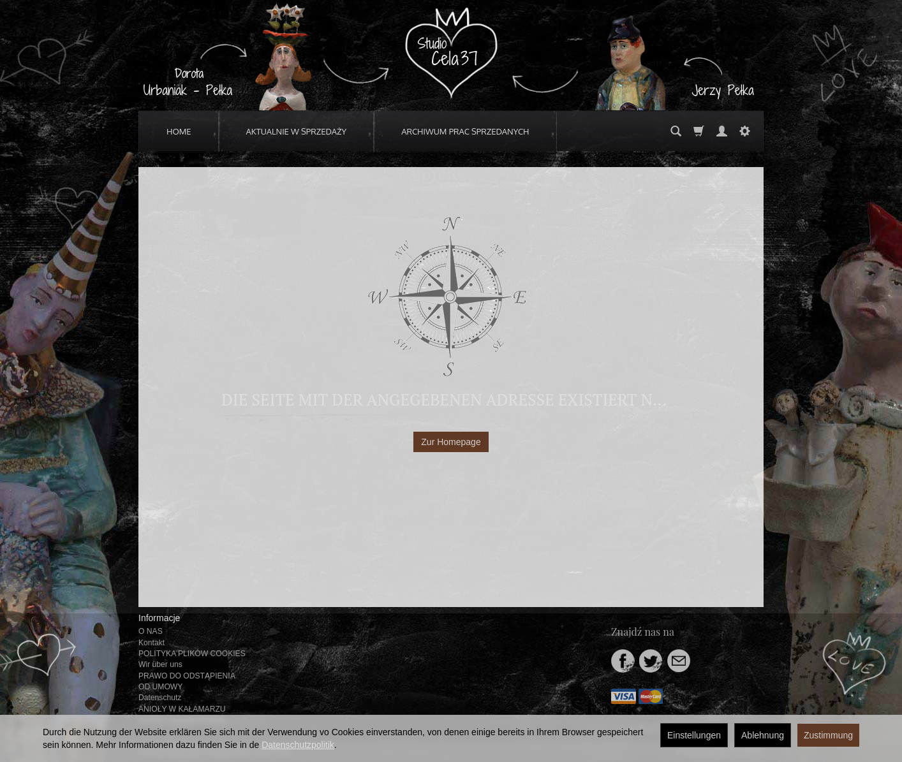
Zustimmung (828, 735)
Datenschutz (159, 697)
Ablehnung (762, 735)
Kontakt (151, 642)
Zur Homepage (450, 442)
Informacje (159, 618)
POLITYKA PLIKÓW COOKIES (192, 653)
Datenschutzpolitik (298, 745)
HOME (178, 131)
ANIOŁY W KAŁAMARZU (182, 709)
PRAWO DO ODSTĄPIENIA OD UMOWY (186, 681)
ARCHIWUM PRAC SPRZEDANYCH (465, 131)
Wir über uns (160, 664)
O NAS (150, 631)
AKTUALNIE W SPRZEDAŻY (296, 131)
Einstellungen (694, 735)
